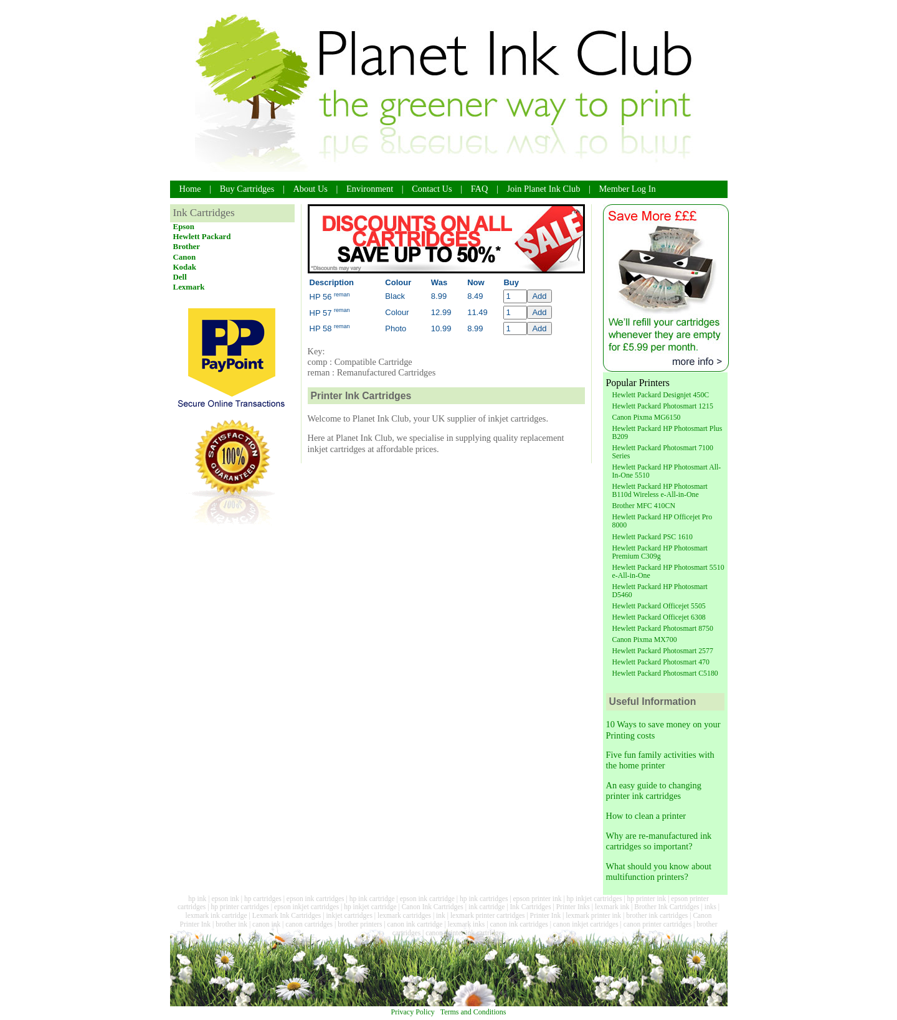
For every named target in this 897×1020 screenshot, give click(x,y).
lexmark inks (466, 924)
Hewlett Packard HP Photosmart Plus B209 (667, 432)
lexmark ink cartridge (216, 915)
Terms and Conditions (473, 1012)
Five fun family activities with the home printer (660, 760)
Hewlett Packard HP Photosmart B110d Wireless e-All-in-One (660, 490)
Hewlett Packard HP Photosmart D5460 (660, 590)
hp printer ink (647, 898)
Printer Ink (545, 915)
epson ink (225, 898)
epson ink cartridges (315, 898)
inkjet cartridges (349, 915)
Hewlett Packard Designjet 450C (661, 394)
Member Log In (627, 189)
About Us (310, 189)
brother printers (360, 924)
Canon (184, 257)
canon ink (266, 924)
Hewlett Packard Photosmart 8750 (662, 628)
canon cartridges (309, 924)
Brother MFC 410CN (643, 505)
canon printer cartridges (657, 924)
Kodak (184, 267)
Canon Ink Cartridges (432, 906)
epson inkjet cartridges (306, 906)
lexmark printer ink (593, 915)
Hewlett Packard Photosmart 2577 (662, 650)
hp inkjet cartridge (370, 906)
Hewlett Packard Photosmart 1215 (662, 406)
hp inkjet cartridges (594, 898)
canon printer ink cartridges (465, 933)
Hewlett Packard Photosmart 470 (661, 662)
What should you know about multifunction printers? (658, 871)
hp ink (197, 898)
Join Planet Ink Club (544, 189)
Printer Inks (573, 906)
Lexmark (189, 286)
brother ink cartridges (657, 915)
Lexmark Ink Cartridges (286, 915)
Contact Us (432, 189)
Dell (180, 276)
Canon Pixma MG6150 (646, 417)
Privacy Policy (413, 1012)
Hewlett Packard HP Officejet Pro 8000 (662, 520)
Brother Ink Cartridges (666, 906)
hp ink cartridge (372, 898)
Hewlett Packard (202, 236)
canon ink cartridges (519, 924)
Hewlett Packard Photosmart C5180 (665, 673)
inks (710, 906)
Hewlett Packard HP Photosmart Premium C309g (660, 552)
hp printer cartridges (239, 906)
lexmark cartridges (404, 915)
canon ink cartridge (415, 924)
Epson (184, 226)
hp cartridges (263, 898)
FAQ (479, 189)
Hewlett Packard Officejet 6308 (659, 617)
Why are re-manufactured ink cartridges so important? (659, 841)
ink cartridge (486, 906)
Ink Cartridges (530, 906)
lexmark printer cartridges (487, 915)
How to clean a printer (646, 816)
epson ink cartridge (427, 898)
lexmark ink (612, 906)
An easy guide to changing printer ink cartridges (653, 790)
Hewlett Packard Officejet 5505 (659, 606)
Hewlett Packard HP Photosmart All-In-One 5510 (666, 471)
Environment (369, 189)
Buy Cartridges (247, 189)
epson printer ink (537, 898)
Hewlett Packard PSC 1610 (652, 536)
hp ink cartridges (484, 898)
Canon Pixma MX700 (644, 639)
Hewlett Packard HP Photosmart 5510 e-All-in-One (668, 571)
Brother (187, 246)
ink (440, 915)
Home (190, 189)
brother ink (231, 924)
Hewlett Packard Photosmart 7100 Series (662, 451)
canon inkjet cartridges (586, 924)
